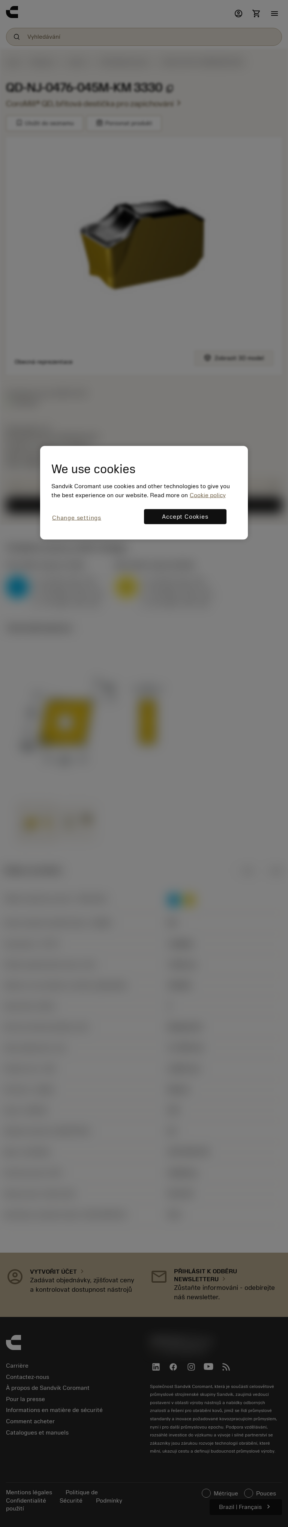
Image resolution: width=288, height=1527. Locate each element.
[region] (144, 492)
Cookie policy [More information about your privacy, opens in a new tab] (208, 495)
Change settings (76, 517)
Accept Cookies (185, 516)
